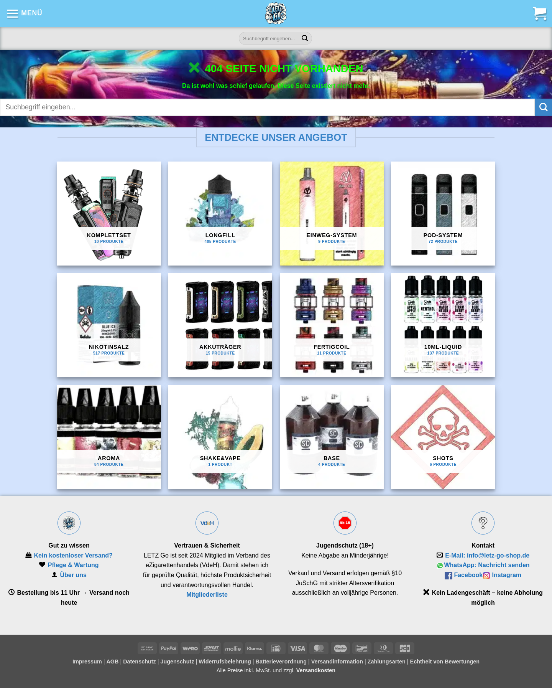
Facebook (468, 575)
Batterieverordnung (281, 661)
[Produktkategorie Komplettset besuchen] (109, 214)
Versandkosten (315, 670)
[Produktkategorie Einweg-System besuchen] (332, 214)
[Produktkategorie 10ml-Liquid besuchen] (443, 325)
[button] (24, 13)
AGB (112, 661)
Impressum (87, 661)
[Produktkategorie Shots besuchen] (443, 437)
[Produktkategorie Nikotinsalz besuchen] (109, 325)
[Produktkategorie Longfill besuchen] (220, 214)
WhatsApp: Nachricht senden (486, 565)
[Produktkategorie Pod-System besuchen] (443, 214)
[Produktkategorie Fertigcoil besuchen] (332, 325)
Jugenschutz (177, 661)
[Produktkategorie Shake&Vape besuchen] (220, 437)
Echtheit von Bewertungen (445, 661)
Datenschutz (139, 661)
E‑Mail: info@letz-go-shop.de (487, 555)
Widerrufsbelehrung (225, 661)
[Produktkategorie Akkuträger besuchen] (220, 325)
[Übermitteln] (305, 38)
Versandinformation (337, 661)
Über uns (73, 575)
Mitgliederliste (207, 594)
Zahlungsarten (387, 661)
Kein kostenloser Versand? (73, 555)
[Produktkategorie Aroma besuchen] (109, 437)
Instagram (506, 575)
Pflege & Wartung (73, 565)
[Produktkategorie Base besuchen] (332, 437)
